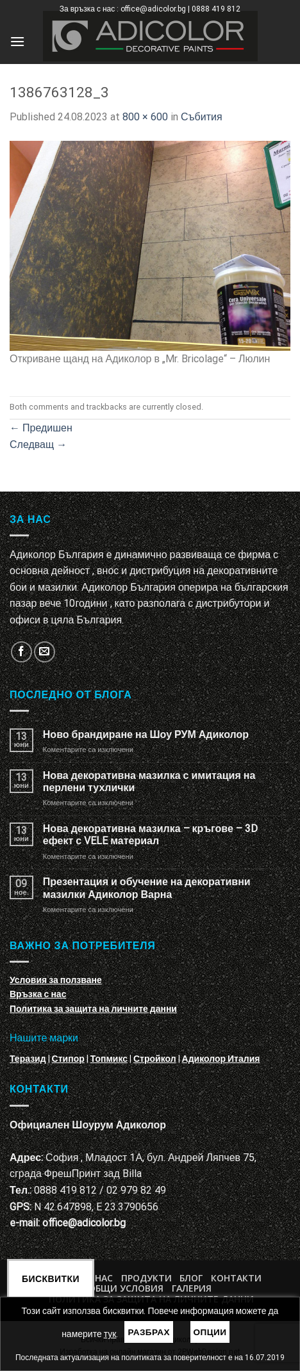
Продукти (146, 1278)
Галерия (192, 1288)
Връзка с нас (38, 994)
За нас (97, 1278)
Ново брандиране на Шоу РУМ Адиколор (146, 734)
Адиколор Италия (221, 1059)
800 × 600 (145, 117)
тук (110, 1334)
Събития (201, 117)
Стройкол (154, 1059)
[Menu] (17, 41)
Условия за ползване (56, 980)
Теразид (28, 1059)
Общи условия (125, 1288)
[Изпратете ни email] (44, 651)
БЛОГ (191, 1278)
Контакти (236, 1278)
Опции (210, 1332)
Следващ (38, 444)
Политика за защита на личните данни (93, 1009)
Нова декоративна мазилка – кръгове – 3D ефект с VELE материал (150, 834)
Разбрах (149, 1332)
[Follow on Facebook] (21, 651)
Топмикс (109, 1059)
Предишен (41, 428)
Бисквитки (50, 1279)
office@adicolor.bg (84, 1223)
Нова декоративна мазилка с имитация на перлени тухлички (149, 781)
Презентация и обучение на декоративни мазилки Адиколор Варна (147, 888)
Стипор (68, 1059)
